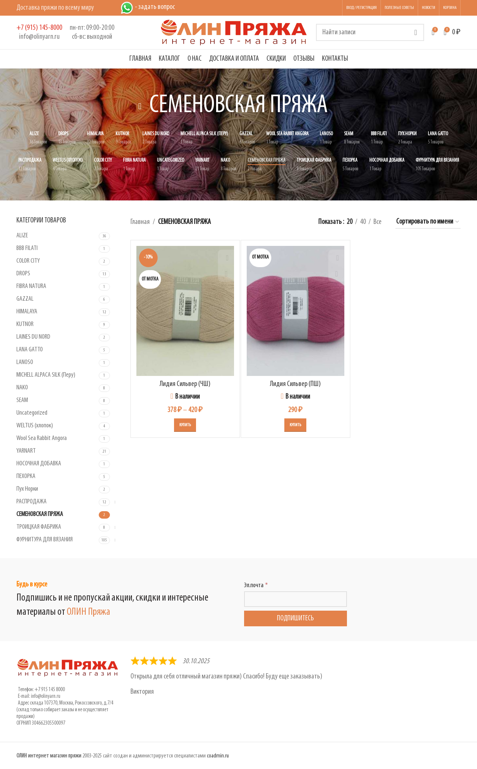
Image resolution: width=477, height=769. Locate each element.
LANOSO (24, 362)
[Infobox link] (39, 32)
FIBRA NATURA (31, 286)
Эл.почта (253, 585)
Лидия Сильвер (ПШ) (295, 384)
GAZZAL (25, 299)
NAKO (22, 387)
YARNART (26, 451)
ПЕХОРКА (25, 476)
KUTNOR (25, 324)
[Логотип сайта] (234, 32)
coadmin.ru (218, 756)
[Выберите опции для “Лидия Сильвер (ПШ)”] (295, 425)
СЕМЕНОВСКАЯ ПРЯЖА (39, 514)
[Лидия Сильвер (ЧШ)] (185, 311)
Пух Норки (27, 489)
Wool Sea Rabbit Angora (41, 438)
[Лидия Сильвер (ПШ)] (295, 311)
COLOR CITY (28, 261)
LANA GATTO (29, 349)
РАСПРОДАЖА (31, 501)
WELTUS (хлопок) (34, 425)
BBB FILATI (27, 248)
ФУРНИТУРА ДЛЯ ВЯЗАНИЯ (44, 539)
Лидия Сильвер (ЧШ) (185, 384)
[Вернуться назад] (140, 106)
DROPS (23, 273)
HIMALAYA (26, 311)
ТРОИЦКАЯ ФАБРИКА (38, 527)
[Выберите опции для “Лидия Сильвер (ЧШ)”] (185, 425)
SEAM (22, 400)
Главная (140, 222)
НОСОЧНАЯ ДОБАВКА (38, 463)
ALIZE (22, 235)
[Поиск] (370, 32)
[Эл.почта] (295, 599)
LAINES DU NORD (33, 337)
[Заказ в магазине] (428, 222)
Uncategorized (31, 413)
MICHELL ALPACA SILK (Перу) (45, 375)
